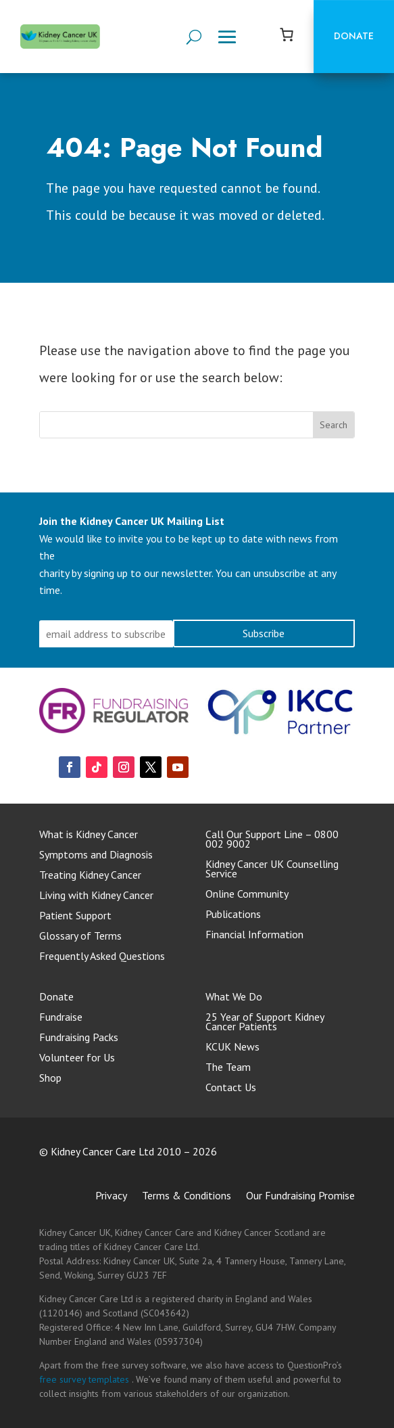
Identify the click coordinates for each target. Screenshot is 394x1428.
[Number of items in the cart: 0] (286, 34)
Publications (233, 915)
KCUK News (232, 1047)
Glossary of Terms (80, 936)
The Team (228, 1068)
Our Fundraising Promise (300, 1196)
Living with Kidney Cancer (96, 896)
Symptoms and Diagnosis (96, 855)
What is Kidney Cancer (88, 835)
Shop (50, 1078)
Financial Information (254, 935)
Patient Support (75, 916)
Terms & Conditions (186, 1196)
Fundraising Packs (78, 1038)
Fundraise (60, 1017)
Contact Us (230, 1088)
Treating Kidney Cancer (90, 875)
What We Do (233, 997)
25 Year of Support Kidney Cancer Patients (264, 1022)
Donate (354, 36)
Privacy (111, 1196)
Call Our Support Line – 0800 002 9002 (272, 839)
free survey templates (85, 1379)
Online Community (247, 894)
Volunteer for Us (77, 1058)
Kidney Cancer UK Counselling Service (272, 869)
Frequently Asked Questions (102, 957)
